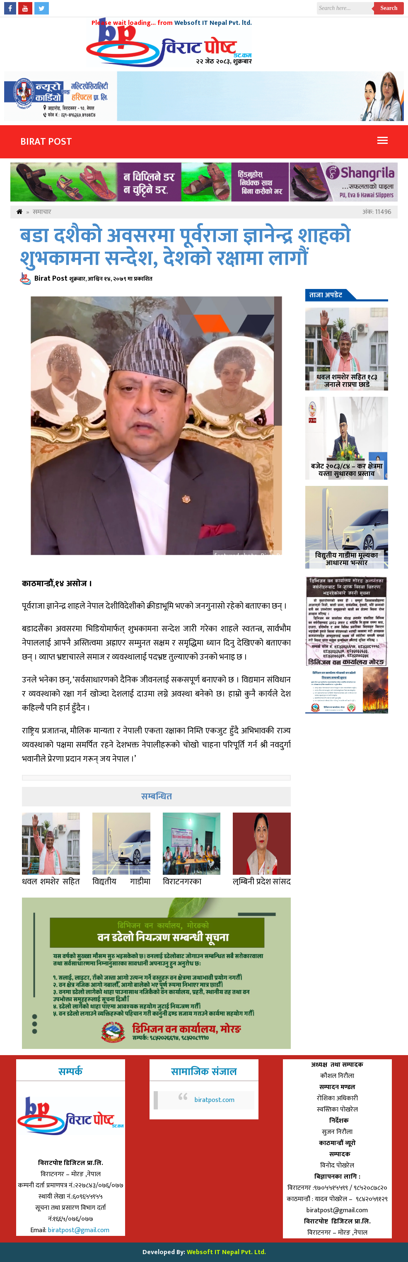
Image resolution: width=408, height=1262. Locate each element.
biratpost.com (214, 1100)
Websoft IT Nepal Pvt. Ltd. (226, 1252)
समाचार (42, 212)
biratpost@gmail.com (79, 1230)
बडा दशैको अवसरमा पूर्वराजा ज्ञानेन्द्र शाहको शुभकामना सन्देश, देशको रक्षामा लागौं (185, 247)
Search (389, 8)
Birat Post (46, 141)
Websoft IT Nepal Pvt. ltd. (213, 23)
